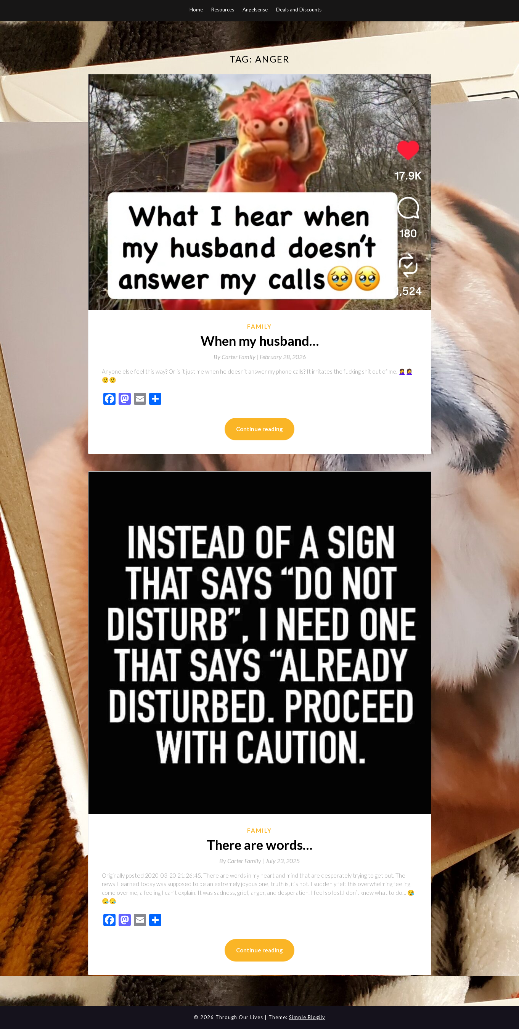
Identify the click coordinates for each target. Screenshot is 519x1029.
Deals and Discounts (298, 9)
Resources (222, 9)
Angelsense (255, 9)
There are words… (259, 844)
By (237, 356)
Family (259, 326)
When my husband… (260, 340)
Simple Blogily (307, 1017)
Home (196, 9)
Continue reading (259, 428)
